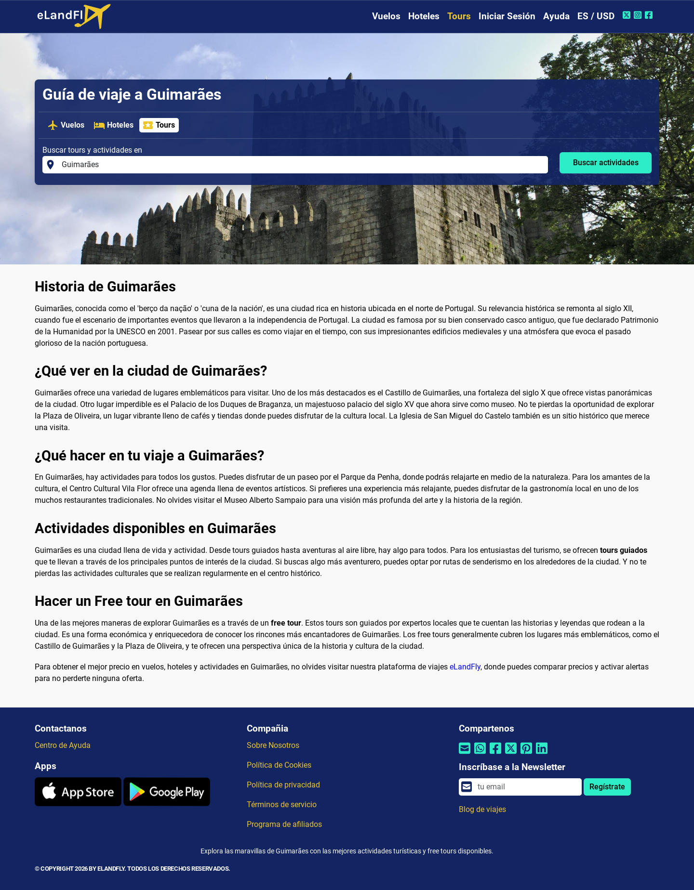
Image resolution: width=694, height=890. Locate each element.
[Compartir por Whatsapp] (480, 754)
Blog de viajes (482, 809)
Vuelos (386, 16)
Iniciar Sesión (507, 16)
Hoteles (424, 16)
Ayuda (556, 16)
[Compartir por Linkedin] (541, 754)
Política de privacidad (283, 784)
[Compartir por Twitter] (511, 754)
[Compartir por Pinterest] (526, 754)
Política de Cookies (279, 765)
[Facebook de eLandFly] (649, 15)
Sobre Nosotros (273, 745)
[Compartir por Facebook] (495, 754)
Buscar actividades (606, 162)
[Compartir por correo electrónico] (464, 754)
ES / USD (595, 16)
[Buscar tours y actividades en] (302, 164)
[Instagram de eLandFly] (638, 15)
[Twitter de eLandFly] (627, 15)
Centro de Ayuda (63, 745)
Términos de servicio (282, 804)
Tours (459, 16)
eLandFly (465, 666)
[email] (527, 787)
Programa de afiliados (284, 824)
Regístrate (607, 786)
